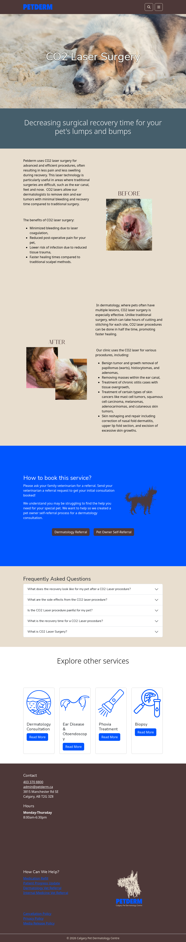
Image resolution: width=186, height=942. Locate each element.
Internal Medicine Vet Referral (45, 893)
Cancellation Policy (37, 913)
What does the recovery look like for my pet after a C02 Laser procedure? (79, 589)
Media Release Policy (39, 923)
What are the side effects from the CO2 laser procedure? (67, 599)
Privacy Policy (33, 918)
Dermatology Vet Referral (42, 888)
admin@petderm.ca (38, 787)
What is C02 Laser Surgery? (47, 631)
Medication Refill (35, 878)
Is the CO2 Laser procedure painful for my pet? (60, 610)
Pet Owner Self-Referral (113, 532)
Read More (37, 737)
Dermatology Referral (71, 532)
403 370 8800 (33, 782)
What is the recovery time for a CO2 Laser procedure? (65, 621)
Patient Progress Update (41, 883)
